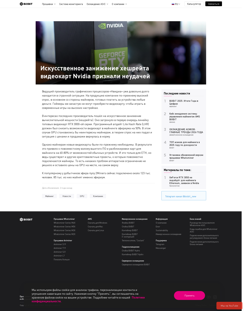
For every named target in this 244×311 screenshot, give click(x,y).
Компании (98, 196)
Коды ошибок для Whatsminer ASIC (203, 230)
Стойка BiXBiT (128, 226)
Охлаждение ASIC (96, 4)
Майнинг (49, 196)
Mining (172, 122)
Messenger (161, 248)
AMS (90, 219)
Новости (66, 196)
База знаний (195, 219)
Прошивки (47, 4)
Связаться (213, 3)
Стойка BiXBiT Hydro (131, 250)
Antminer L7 (59, 255)
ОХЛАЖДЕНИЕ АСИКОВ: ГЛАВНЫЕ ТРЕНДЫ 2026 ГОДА (186, 131)
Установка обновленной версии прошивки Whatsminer (186, 156)
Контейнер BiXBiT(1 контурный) (130, 235)
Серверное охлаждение (133, 260)
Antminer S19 (60, 244)
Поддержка (161, 240)
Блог (158, 226)
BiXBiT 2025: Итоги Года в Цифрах (183, 102)
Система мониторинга (71, 4)
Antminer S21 (60, 252)
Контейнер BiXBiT (130, 230)
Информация (162, 219)
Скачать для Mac (95, 226)
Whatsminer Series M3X (64, 230)
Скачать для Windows (97, 222)
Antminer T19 (60, 248)
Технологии (174, 186)
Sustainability (162, 230)
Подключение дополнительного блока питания (204, 243)
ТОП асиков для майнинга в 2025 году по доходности (184, 143)
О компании (118, 4)
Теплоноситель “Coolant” (133, 240)
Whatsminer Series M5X (64, 226)
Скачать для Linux (96, 230)
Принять (189, 295)
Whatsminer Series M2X (64, 234)
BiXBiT (171, 148)
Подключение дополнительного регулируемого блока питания (204, 236)
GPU (82, 196)
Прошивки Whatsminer (64, 219)
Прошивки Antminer (63, 240)
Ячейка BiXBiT (128, 222)
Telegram (160, 244)
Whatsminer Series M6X (64, 222)
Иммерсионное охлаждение (181, 135)
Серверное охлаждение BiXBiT (136, 264)
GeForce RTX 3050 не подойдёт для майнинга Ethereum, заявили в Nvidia (184, 180)
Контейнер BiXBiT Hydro (132, 254)
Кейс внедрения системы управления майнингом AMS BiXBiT (184, 116)
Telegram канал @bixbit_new (180, 195)
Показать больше (62, 259)
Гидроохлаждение (131, 247)
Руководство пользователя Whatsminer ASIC (202, 224)
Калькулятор (194, 3)
